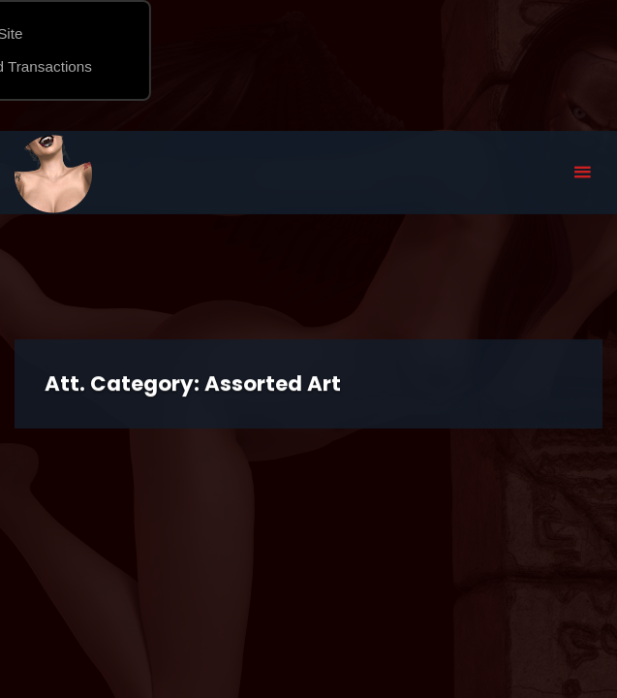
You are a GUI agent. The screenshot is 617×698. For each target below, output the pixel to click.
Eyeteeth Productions (53, 173)
